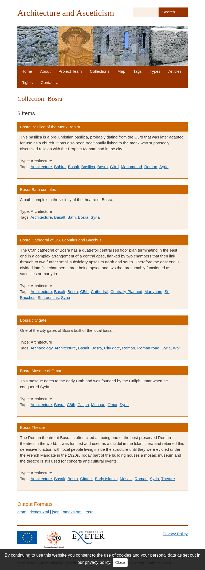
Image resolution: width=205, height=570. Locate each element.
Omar (112, 404)
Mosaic (126, 478)
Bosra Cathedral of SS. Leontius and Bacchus (60, 240)
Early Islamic (106, 478)
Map (121, 71)
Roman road (148, 348)
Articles (175, 71)
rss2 (89, 512)
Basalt (73, 166)
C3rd (114, 166)
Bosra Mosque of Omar (40, 370)
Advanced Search (183, 12)
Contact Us (51, 82)
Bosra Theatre (32, 427)
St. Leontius (48, 297)
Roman (150, 166)
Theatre (168, 478)
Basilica (88, 166)
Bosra (102, 166)
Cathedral (99, 291)
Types (155, 71)
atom (21, 512)
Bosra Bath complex (38, 189)
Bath (72, 217)
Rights (27, 82)
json (56, 512)
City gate (112, 348)
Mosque (98, 404)
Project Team (70, 71)
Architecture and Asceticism (65, 13)
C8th (71, 404)
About (45, 71)
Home (26, 71)
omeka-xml (72, 512)
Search (169, 12)
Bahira (60, 166)
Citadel (86, 478)
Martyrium (153, 291)
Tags (137, 71)
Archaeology (41, 348)
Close (120, 562)
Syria (163, 166)
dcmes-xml (39, 512)
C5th (84, 291)
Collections (99, 71)
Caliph (83, 404)
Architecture (41, 166)
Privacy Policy (175, 534)
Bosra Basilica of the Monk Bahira (50, 127)
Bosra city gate (33, 320)
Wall (177, 348)
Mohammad (131, 166)
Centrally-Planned (126, 291)
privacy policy (97, 562)
